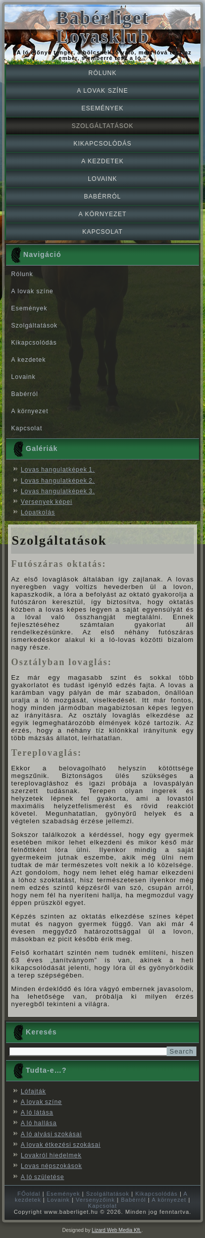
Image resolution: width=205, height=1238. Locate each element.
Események (102, 108)
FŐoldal (28, 1194)
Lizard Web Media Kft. (116, 1230)
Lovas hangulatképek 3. (58, 491)
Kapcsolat (102, 231)
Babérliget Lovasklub (102, 27)
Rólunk (102, 73)
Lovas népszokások (51, 1165)
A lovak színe (102, 90)
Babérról (102, 196)
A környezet (102, 214)
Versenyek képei (46, 501)
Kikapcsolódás (102, 143)
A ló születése (42, 1177)
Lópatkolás (38, 512)
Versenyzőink (95, 1200)
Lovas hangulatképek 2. (58, 480)
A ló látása (37, 1112)
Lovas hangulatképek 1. (58, 469)
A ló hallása (39, 1123)
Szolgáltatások (103, 125)
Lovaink (102, 178)
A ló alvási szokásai (51, 1134)
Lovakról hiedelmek (51, 1155)
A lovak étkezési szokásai (60, 1144)
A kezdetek (102, 161)
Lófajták (33, 1091)
